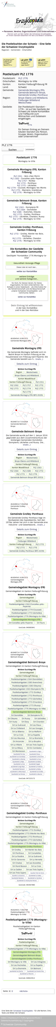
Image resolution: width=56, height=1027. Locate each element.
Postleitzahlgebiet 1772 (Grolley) (27, 692)
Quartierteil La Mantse (18, 759)
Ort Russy (26, 718)
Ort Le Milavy (17, 748)
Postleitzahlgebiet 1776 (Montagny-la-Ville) (27, 616)
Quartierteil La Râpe (18, 761)
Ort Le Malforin (35, 731)
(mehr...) (39, 359)
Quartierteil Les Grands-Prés (35, 971)
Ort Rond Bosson (19, 866)
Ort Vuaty (13, 722)
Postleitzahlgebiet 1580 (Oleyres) (26, 686)
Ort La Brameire (36, 738)
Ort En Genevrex (18, 859)
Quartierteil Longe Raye (18, 766)
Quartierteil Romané (18, 769)
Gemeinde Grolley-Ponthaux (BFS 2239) (26, 551)
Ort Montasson (18, 751)
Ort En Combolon (34, 748)
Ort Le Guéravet (19, 725)
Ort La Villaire (16, 745)
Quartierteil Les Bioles (34, 761)
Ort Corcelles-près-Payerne (21, 623)
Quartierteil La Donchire (36, 756)
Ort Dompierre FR (34, 715)
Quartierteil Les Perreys (18, 774)
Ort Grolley (16, 850)
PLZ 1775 (15, 190)
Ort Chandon (38, 722)
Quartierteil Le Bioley (35, 769)
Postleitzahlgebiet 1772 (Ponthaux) (26, 695)
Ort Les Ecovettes (33, 863)
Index (3, 1018)
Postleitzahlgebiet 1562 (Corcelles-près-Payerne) (26, 605)
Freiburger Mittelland (29, 100)
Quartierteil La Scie (19, 764)
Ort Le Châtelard (18, 728)
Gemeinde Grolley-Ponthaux (33, 95)
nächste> (23, 991)
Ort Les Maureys (18, 738)
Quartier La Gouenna (18, 875)
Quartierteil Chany (34, 754)
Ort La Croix (18, 735)
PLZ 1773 (21, 185)
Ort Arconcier (18, 741)
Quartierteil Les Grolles (36, 771)
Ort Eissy (25, 722)
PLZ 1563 (19, 207)
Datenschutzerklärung (11, 1020)
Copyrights (29, 1020)
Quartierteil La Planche (26, 974)
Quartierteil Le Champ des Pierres (27, 880)
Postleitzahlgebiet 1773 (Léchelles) (26, 613)
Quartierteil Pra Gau (19, 754)
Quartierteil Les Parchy (16, 971)
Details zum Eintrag (27, 363)
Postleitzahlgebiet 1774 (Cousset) (26, 610)
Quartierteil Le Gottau (35, 875)
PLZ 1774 (11, 187)
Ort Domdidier (17, 715)
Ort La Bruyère (34, 741)
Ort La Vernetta (35, 859)
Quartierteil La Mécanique (18, 771)
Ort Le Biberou (18, 731)
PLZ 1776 (23, 78)
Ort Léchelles (40, 718)
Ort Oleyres (12, 718)
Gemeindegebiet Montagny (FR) (26, 619)
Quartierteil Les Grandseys (17, 756)
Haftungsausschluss (30, 1018)
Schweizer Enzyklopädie (23, 1011)
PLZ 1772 (21, 183)
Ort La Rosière (18, 856)
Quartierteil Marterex (18, 878)
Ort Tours (41, 623)
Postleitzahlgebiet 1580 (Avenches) (26, 682)
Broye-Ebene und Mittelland (32, 97)
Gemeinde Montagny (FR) (31, 90)
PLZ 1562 (15, 178)
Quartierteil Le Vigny (35, 751)
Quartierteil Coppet (34, 764)
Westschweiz (24, 102)
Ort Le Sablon (16, 869)
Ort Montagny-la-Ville (17, 962)
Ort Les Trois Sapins (34, 745)
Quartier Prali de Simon (37, 873)
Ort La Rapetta (34, 735)
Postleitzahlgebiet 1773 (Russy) (26, 705)
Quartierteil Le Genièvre (35, 878)
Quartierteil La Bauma (35, 774)
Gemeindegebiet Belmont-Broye (27, 712)
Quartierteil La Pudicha (35, 766)
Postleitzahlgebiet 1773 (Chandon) (27, 702)
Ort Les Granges (36, 728)
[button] (12, 149)
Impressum (13, 1018)
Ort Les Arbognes (38, 962)
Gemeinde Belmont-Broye (31, 92)
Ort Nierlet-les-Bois (33, 850)
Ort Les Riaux (35, 725)
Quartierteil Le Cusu (35, 759)
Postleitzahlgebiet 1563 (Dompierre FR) (27, 689)
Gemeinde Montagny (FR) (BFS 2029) (27, 395)
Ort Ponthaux (18, 853)
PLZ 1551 (18, 176)
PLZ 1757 (22, 181)
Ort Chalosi (17, 863)
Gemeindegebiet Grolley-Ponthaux (27, 846)
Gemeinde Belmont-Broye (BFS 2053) (27, 477)
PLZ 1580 (17, 212)
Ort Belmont (35, 968)
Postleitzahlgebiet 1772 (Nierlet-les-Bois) (27, 833)
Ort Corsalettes (34, 853)
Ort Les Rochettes (18, 965)
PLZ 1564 (20, 209)
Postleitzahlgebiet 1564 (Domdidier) (26, 679)
